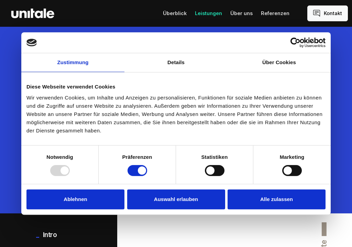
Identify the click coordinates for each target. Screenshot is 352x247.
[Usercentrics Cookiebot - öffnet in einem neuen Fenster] (295, 42)
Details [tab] (176, 62)
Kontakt (327, 13)
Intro (49, 235)
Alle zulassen (276, 199)
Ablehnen (75, 199)
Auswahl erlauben (176, 199)
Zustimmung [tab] (73, 62)
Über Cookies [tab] (279, 62)
